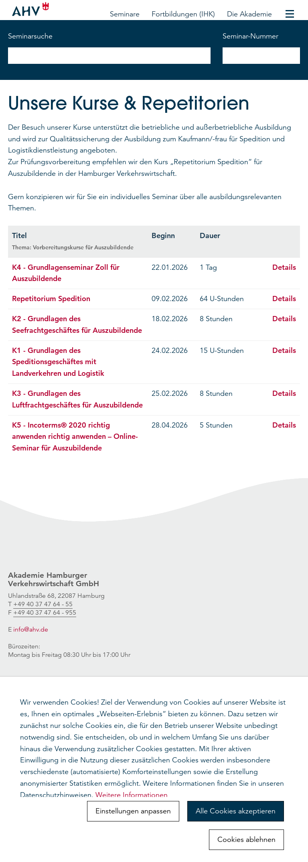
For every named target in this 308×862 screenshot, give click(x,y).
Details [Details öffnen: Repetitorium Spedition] (284, 298)
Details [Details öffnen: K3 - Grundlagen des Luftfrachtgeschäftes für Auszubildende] (284, 393)
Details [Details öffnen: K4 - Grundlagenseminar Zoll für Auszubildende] (284, 267)
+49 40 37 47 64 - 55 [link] (43, 604)
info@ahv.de (30, 630)
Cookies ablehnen (246, 839)
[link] (43, 604)
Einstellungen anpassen (133, 811)
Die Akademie (249, 14)
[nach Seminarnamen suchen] (109, 55)
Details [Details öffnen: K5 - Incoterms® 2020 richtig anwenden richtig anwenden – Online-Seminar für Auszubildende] (284, 425)
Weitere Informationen (131, 795)
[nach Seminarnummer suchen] (261, 55)
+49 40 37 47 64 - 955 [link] (44, 613)
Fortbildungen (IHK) (183, 14)
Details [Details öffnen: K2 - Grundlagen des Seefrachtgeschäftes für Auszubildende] (284, 318)
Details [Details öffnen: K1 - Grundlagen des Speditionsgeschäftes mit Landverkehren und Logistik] (284, 350)
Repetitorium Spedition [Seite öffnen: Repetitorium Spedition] (51, 298)
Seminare (125, 14)
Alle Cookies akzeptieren (236, 811)
